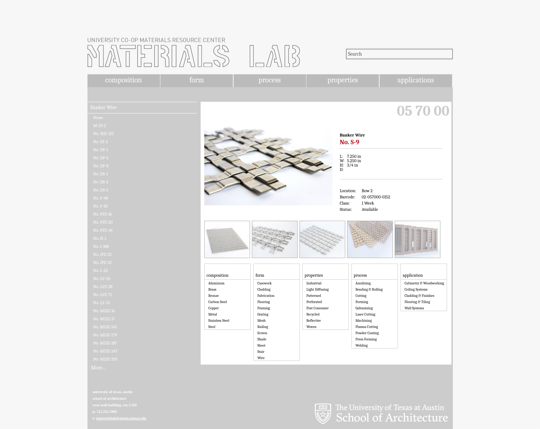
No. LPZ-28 (103, 286)
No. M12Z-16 (104, 310)
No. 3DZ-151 (103, 133)
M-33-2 (99, 125)
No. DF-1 (100, 149)
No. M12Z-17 (104, 318)
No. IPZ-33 (102, 262)
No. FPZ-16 (102, 214)
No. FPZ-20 (103, 222)
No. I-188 (101, 246)
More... (98, 367)
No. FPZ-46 (103, 230)
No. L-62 (100, 270)
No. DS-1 (100, 173)
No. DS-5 (100, 190)
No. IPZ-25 (102, 254)
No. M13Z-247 (105, 351)
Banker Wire (103, 107)
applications (416, 80)
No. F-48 (100, 198)
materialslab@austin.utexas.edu (121, 418)
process (269, 80)
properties (342, 80)
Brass (98, 117)
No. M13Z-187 (105, 343)
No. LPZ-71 (102, 294)
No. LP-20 (102, 278)
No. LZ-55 (101, 302)
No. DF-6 (101, 157)
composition (123, 80)
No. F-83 (100, 206)
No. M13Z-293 (105, 359)
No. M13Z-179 (105, 334)
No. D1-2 (100, 141)
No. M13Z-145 (105, 326)
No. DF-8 (101, 165)
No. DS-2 (100, 181)
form (196, 80)
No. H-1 (99, 238)
